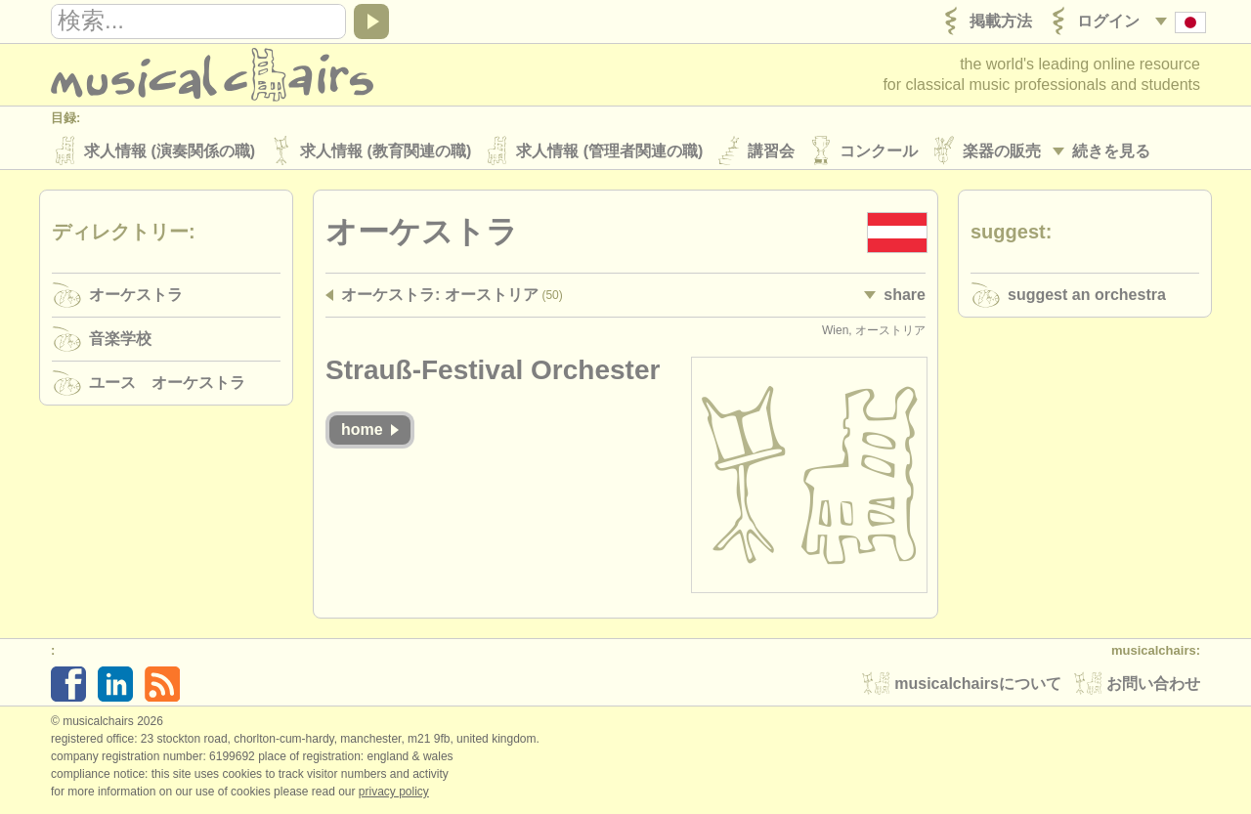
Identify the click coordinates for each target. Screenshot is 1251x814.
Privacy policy (394, 793)
